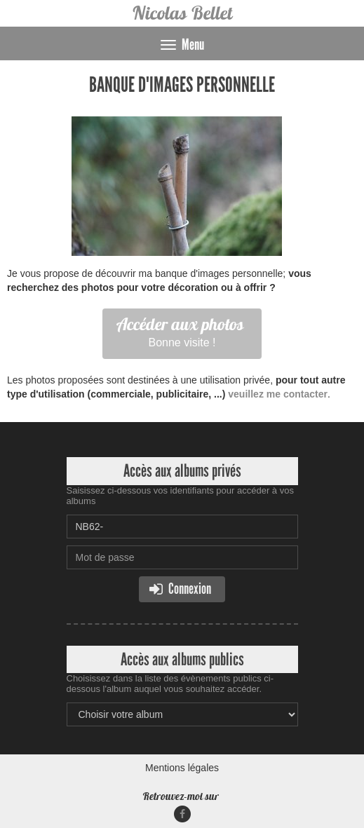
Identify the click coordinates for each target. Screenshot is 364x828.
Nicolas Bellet (182, 13)
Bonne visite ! (180, 330)
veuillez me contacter (278, 394)
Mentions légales (182, 767)
